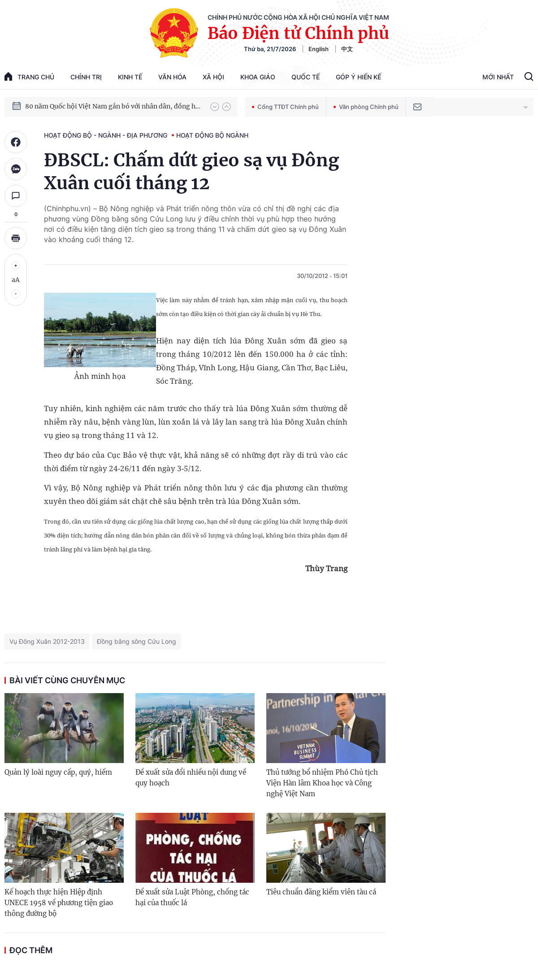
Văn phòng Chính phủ (366, 106)
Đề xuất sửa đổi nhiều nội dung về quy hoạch (190, 777)
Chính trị (86, 77)
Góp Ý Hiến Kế (358, 77)
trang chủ (29, 76)
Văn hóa (172, 77)
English (318, 48)
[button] (214, 106)
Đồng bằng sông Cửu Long (136, 641)
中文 (347, 48)
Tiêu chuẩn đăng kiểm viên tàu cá (321, 892)
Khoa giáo (257, 77)
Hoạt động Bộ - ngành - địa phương (105, 135)
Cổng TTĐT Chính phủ (285, 106)
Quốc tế (305, 77)
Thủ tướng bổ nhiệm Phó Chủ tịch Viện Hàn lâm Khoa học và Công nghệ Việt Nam (322, 783)
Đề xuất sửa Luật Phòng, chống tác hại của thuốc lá (192, 897)
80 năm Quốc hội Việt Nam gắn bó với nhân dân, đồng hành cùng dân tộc (113, 106)
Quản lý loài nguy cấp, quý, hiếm (58, 772)
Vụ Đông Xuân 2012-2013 (47, 641)
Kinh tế (130, 77)
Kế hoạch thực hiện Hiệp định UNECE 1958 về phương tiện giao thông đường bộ (58, 903)
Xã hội (213, 77)
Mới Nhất (498, 77)
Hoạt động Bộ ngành (212, 135)
